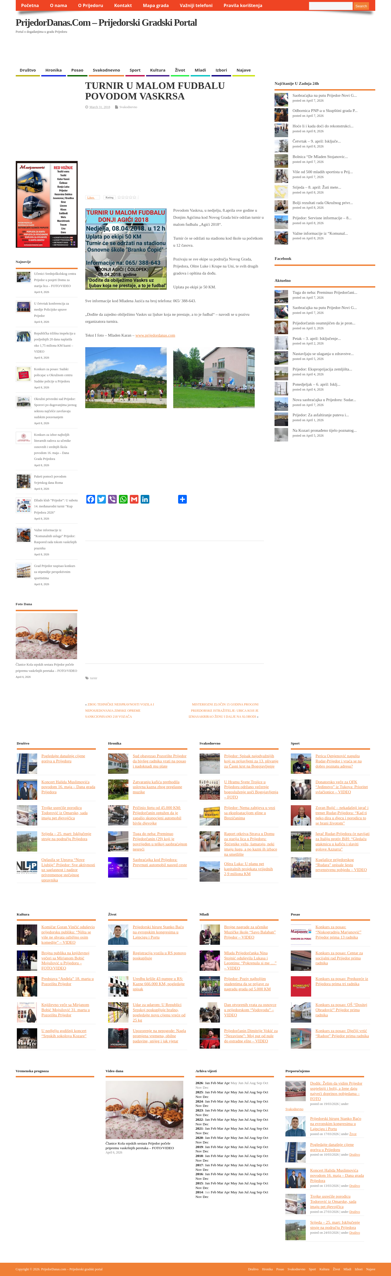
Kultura (158, 70)
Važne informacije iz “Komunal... (320, 233)
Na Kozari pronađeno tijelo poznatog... (324, 430)
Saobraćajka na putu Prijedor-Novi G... (324, 95)
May (234, 1092)
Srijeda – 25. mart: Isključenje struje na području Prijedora (66, 836)
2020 (199, 1138)
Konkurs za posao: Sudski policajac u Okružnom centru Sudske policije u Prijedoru (53, 375)
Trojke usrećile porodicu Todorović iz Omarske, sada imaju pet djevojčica (65, 812)
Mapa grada (156, 5)
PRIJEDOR (55, 1101)
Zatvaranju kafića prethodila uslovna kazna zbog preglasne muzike (157, 786)
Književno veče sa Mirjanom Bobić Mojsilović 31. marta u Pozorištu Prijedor (66, 1009)
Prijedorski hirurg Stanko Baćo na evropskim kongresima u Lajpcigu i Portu (158, 931)
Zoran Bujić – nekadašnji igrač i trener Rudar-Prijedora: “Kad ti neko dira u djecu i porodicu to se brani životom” (342, 815)
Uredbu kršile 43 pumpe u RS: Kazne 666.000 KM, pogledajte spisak (159, 983)
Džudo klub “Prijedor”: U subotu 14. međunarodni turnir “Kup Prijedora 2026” (56, 506)
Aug (252, 1092)
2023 (199, 1110)
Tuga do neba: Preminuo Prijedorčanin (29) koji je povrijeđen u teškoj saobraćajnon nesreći (160, 841)
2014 (199, 1192)
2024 (199, 1101)
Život (180, 70)
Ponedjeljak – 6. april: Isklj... (316, 384)
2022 (199, 1119)
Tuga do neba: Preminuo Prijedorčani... (324, 292)
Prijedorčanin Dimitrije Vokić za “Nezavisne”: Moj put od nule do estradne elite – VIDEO (251, 1035)
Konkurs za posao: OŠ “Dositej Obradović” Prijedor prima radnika (341, 1009)
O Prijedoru (90, 5)
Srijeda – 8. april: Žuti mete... (316, 187)
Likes (91, 197)
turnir (93, 678)
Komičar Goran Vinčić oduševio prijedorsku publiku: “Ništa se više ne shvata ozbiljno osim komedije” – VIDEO (68, 934)
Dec (206, 1097)
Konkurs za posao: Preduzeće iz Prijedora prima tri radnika (342, 981)
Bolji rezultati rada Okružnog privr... (322, 202)
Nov (198, 1097)
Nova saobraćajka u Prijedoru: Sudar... (324, 399)
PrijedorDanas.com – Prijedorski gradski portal (106, 22)
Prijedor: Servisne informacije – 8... (321, 217)
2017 (199, 1165)
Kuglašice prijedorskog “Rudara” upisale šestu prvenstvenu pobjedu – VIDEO (341, 864)
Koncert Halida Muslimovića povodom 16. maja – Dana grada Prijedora (68, 786)
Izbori (221, 70)
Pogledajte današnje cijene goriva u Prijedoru (63, 758)
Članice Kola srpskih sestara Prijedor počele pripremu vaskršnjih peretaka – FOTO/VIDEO (140, 1145)
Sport (135, 70)
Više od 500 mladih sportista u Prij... (322, 171)
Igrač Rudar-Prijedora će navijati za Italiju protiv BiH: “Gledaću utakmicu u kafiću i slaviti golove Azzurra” (343, 841)
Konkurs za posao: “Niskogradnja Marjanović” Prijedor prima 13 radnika (338, 931)
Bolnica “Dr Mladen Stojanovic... (320, 156)
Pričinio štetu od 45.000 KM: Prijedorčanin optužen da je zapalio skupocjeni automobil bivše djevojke (157, 815)
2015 (199, 1183)
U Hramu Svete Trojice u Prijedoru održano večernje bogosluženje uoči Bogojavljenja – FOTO (251, 789)
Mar (220, 1083)
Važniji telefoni (196, 5)
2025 (199, 1092)
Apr (227, 1083)
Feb (213, 1083)
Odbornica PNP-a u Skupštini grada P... (324, 110)
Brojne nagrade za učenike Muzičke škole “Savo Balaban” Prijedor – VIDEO (250, 931)
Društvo (28, 70)
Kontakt (123, 5)
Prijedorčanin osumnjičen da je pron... (323, 323)
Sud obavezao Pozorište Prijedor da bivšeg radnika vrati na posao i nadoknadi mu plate (160, 760)
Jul (246, 1092)
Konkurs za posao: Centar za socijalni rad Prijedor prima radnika (339, 957)
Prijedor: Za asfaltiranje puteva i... (320, 415)
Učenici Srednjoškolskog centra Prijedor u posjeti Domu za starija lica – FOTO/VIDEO (55, 280)
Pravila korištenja (243, 5)
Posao (77, 70)
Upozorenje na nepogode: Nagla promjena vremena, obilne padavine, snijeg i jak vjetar (159, 1035)
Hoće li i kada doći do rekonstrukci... (323, 126)
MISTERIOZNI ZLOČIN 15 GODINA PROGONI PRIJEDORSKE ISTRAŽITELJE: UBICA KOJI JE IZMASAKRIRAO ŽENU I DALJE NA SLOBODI (223, 710)
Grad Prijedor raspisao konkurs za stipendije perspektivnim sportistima (54, 572)
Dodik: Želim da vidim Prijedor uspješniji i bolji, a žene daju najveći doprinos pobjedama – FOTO (336, 1091)
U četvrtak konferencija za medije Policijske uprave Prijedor (51, 310)
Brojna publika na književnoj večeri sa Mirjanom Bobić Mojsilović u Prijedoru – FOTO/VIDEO (66, 960)
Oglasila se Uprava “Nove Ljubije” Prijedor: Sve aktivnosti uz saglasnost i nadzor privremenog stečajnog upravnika (68, 869)
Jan (207, 1083)
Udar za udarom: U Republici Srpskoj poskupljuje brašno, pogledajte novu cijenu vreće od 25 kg (159, 1012)
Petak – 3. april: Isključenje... (316, 338)
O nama (58, 5)
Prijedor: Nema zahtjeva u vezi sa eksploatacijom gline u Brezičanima (249, 812)
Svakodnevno (106, 70)
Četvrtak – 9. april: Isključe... (316, 141)
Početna (30, 5)
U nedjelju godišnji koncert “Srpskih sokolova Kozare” (64, 1033)
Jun (240, 1092)
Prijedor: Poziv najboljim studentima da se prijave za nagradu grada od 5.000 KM (247, 983)
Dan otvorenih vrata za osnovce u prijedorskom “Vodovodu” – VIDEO (250, 1009)
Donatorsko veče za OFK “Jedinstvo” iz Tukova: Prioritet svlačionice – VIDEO (342, 786)
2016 (199, 1174)
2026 (199, 1083)
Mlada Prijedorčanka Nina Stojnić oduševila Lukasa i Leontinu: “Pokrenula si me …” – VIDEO (250, 960)
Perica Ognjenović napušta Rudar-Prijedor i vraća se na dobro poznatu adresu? (339, 760)
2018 (199, 1156)
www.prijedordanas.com (155, 335)
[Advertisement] (270, 50)
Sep (259, 1092)
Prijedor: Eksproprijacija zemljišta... (322, 369)
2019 (199, 1147)
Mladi (200, 70)
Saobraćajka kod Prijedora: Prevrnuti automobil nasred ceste (160, 862)
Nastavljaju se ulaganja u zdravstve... (323, 353)
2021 (199, 1128)
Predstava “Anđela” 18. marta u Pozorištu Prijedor (68, 981)
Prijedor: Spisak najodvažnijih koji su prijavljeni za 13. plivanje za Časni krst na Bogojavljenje (251, 760)
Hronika (53, 70)
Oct (265, 1092)
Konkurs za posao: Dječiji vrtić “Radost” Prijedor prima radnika (342, 1033)
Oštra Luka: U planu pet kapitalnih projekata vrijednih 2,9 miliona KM (248, 868)
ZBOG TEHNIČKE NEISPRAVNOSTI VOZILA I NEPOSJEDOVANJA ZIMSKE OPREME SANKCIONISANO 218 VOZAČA (119, 710)
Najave (244, 70)
